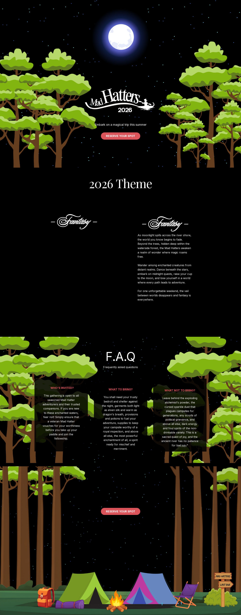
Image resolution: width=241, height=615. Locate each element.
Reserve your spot (120, 136)
